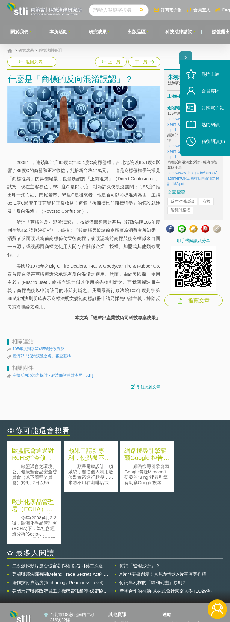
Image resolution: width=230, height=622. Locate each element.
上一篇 (111, 62)
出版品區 (137, 31)
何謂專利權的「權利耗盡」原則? (152, 531)
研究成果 (98, 31)
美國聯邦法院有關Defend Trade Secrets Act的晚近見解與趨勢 (60, 523)
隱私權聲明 (122, 572)
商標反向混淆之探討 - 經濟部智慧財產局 (53, 375)
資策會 (172, 572)
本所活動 (59, 31)
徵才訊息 (120, 580)
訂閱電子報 (171, 9)
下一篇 (143, 60)
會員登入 (202, 9)
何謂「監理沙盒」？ (139, 514)
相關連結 (195, 572)
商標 (206, 201)
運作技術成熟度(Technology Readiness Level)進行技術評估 (60, 531)
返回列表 (34, 61)
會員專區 (210, 92)
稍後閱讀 (212, 143)
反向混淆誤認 (182, 201)
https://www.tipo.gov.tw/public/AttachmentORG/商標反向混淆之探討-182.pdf (193, 178)
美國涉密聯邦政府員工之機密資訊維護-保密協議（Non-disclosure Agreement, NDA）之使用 (60, 539)
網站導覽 (120, 597)
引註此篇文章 (148, 387)
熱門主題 (210, 75)
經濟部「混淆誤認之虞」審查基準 (42, 356)
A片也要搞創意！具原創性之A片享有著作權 (162, 522)
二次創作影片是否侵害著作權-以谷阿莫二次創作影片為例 (60, 514)
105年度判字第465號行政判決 (38, 349)
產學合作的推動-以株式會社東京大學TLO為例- (165, 539)
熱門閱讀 (210, 126)
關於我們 (19, 31)
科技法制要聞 (50, 50)
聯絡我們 (120, 589)
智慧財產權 (180, 210)
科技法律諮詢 (179, 31)
